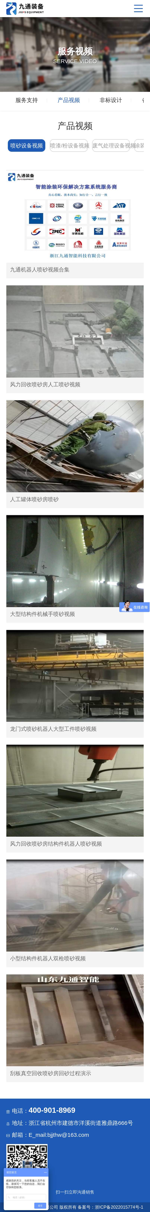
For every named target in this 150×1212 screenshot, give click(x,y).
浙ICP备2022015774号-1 (119, 1207)
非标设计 (111, 100)
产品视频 (69, 100)
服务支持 (26, 100)
